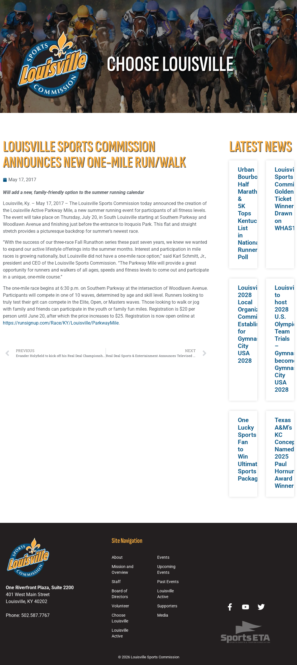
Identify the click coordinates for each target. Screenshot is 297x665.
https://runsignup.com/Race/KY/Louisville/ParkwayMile (61, 323)
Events (163, 557)
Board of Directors (120, 594)
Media (162, 615)
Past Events (168, 581)
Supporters (167, 606)
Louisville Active (120, 633)
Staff (116, 581)
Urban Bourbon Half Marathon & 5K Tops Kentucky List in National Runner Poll (251, 213)
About (117, 557)
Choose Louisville (120, 618)
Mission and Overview (122, 569)
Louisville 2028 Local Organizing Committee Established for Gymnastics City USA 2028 (254, 324)
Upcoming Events (166, 569)
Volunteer (120, 606)
